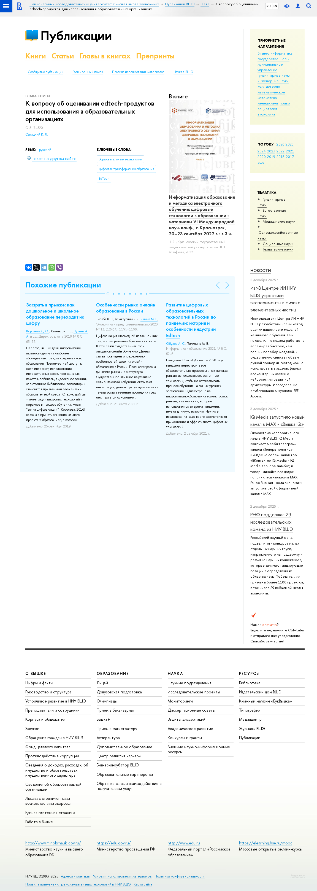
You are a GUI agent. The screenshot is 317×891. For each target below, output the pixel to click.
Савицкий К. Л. (36, 134)
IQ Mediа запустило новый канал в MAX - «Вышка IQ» (277, 420)
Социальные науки (278, 243)
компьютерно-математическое (271, 89)
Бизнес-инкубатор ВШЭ (118, 765)
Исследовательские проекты (194, 692)
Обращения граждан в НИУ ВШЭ (54, 737)
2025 (290, 144)
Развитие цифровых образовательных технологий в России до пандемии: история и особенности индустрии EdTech (191, 320)
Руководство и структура (48, 692)
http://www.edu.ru (184, 843)
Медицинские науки (279, 221)
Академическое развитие (190, 728)
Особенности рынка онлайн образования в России (125, 308)
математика (267, 97)
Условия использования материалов (122, 876)
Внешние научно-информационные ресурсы (199, 749)
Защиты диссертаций (186, 719)
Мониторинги (180, 701)
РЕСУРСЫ (249, 673)
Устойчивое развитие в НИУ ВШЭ (55, 701)
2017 (290, 156)
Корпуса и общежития (45, 719)
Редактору (298, 875)
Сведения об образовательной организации (53, 787)
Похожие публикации (63, 285)
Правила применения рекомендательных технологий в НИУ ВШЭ (78, 884)
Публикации (76, 35)
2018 (281, 156)
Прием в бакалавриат (116, 710)
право (285, 103)
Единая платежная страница (50, 812)
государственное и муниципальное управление (273, 64)
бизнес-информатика (275, 53)
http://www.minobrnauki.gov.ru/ (53, 843)
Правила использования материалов (138, 72)
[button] (108, 294)
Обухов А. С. (175, 343)
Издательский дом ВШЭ (260, 692)
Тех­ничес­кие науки (278, 249)
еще (261, 162)
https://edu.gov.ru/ (114, 843)
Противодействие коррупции (52, 755)
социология (267, 108)
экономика (266, 114)
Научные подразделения (190, 682)
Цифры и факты (39, 682)
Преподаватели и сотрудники (52, 710)
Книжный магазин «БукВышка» (265, 701)
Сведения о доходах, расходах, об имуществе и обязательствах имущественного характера (56, 769)
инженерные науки (273, 80)
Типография (249, 710)
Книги (35, 56)
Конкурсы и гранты (185, 737)
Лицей (102, 682)
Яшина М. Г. (149, 319)
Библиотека (249, 682)
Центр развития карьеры (119, 755)
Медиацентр (250, 719)
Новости (260, 270)
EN (275, 6)
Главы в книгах (105, 56)
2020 (262, 156)
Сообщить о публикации (45, 72)
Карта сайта (143, 884)
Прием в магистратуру (117, 728)
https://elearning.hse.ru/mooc (265, 843)
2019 (271, 156)
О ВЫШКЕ (35, 673)
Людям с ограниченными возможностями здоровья (48, 801)
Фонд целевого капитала (48, 746)
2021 (290, 151)
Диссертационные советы (191, 710)
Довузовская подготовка (119, 692)
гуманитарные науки (274, 75)
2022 (281, 151)
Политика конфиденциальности (180, 876)
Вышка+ (103, 719)
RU (269, 6)
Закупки (32, 728)
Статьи (63, 56)
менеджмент (268, 103)
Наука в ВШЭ (183, 72)
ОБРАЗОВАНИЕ (113, 673)
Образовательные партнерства (125, 774)
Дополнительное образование (124, 746)
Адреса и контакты (75, 876)
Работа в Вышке (39, 821)
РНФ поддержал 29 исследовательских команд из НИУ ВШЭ (271, 521)
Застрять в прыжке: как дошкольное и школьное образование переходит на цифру (55, 314)
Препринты (155, 56)
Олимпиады (107, 701)
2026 (280, 144)
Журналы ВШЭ (252, 728)
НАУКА (175, 673)
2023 (271, 151)
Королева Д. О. (37, 331)
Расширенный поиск (87, 72)
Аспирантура (108, 737)
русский (45, 149)
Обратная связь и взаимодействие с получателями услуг (129, 786)
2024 (262, 151)
